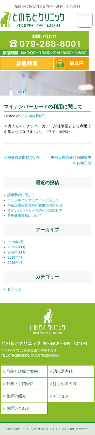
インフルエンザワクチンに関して (33, 200)
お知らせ (14, 289)
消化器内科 (63, 371)
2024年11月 (16, 252)
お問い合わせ (18, 408)
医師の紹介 (16, 396)
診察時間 (26, 63)
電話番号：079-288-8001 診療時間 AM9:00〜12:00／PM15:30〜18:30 (44, 43)
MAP (71, 63)
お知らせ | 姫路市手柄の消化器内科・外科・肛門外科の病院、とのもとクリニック (32, 19)
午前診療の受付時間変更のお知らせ (35, 205)
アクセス (61, 396)
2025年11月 (16, 247)
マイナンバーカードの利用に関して (35, 210)
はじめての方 (65, 384)
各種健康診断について (22, 157)
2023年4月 (15, 257)
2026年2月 (15, 242)
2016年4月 (15, 263)
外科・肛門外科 (20, 384)
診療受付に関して (21, 195)
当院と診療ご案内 (22, 371)
